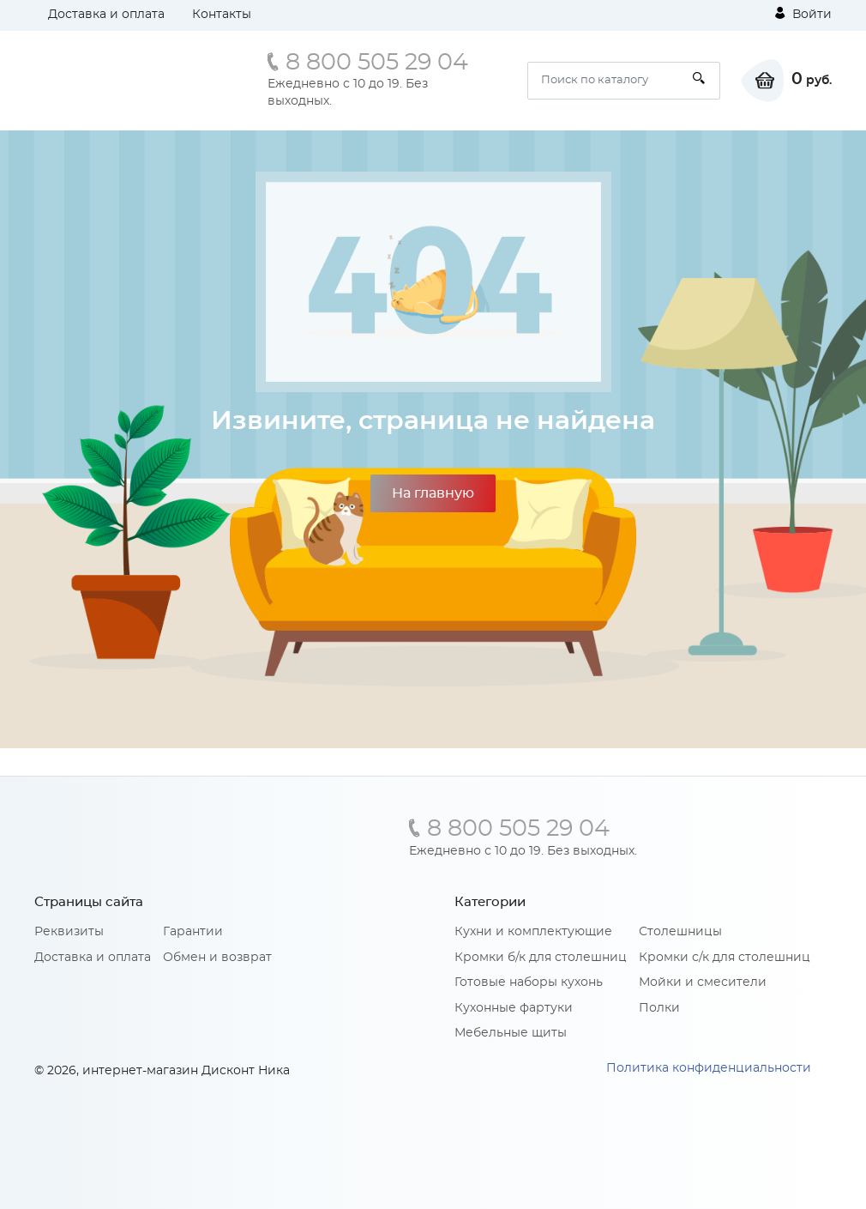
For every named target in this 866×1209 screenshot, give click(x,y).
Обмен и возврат (217, 958)
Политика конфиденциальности (708, 1068)
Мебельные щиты (510, 1033)
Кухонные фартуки (513, 1008)
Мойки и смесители (703, 982)
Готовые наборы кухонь (528, 982)
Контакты (221, 15)
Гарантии (193, 932)
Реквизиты (69, 932)
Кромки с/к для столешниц (724, 958)
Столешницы (680, 932)
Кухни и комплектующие (533, 932)
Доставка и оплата (106, 15)
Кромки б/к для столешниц (540, 958)
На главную (433, 493)
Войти (803, 14)
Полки (659, 1008)
